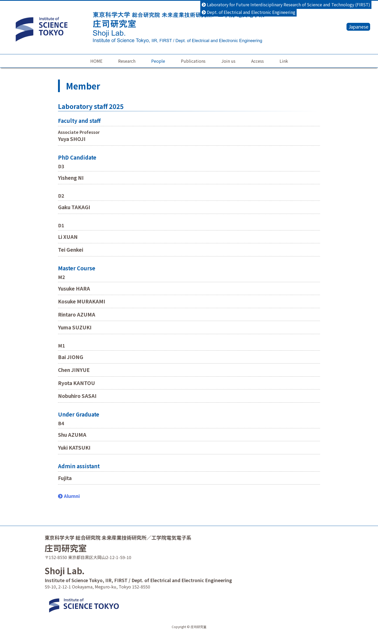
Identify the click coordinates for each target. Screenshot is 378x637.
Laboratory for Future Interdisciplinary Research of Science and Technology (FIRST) (286, 4)
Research (126, 61)
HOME (96, 61)
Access (257, 61)
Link (284, 61)
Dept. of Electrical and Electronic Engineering (248, 12)
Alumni (69, 495)
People (158, 61)
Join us (228, 61)
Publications (193, 61)
